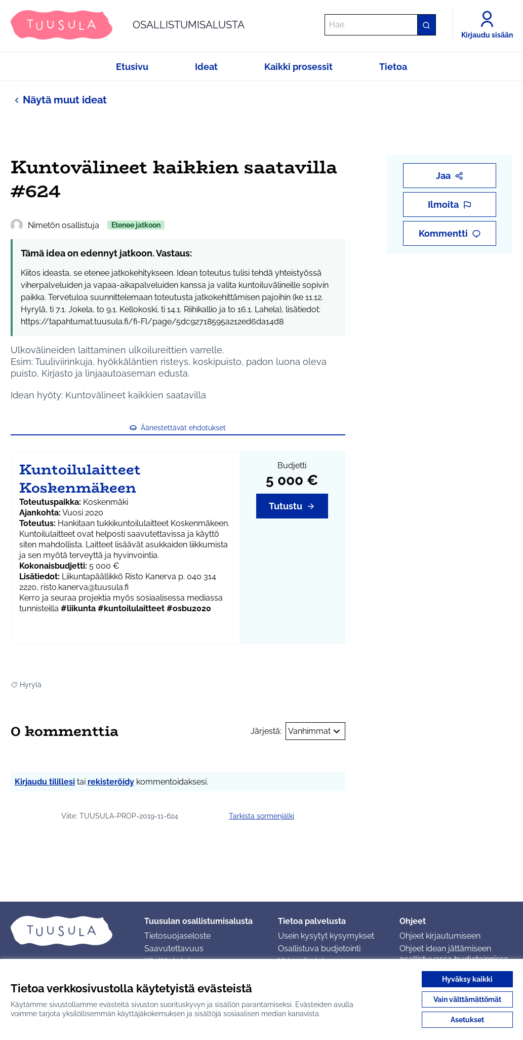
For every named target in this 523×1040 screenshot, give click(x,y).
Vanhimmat (315, 731)
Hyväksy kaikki (467, 979)
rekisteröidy (111, 782)
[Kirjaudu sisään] (487, 25)
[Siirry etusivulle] (128, 25)
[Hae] (380, 25)
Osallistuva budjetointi (319, 948)
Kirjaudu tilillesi (45, 782)
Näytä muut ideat (59, 99)
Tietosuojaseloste (177, 936)
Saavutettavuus (174, 948)
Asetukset (467, 1020)
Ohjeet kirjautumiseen (439, 936)
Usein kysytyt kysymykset (326, 936)
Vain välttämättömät (467, 999)
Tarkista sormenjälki (261, 816)
